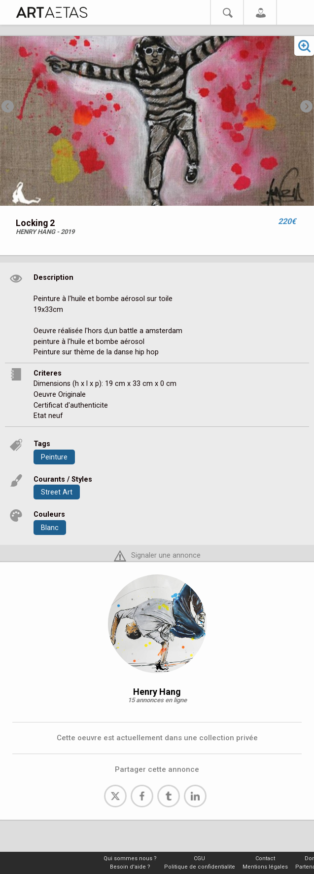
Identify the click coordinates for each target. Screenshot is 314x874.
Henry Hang (157, 691)
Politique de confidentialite (199, 867)
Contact (265, 858)
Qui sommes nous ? (130, 858)
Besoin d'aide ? (130, 867)
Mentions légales (265, 867)
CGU (199, 858)
